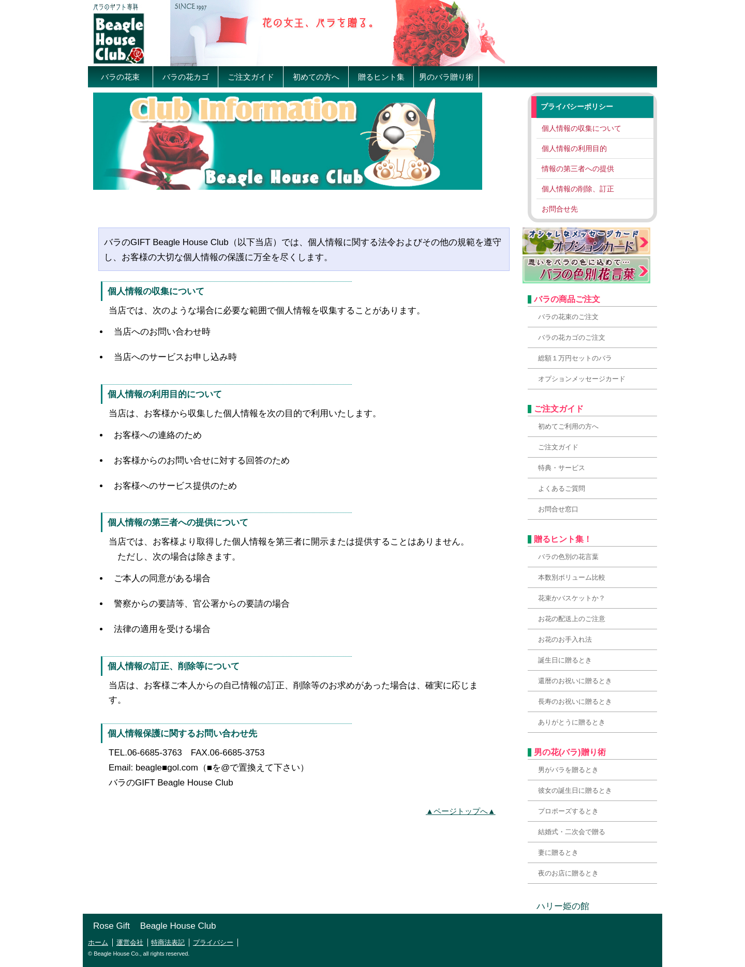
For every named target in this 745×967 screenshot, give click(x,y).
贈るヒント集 (381, 76)
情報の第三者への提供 (578, 168)
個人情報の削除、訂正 (578, 189)
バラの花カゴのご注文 (571, 337)
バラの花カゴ (185, 76)
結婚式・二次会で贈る (571, 832)
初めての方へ (316, 76)
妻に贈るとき (558, 852)
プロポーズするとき (568, 811)
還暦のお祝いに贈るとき (575, 681)
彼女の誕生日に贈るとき (575, 790)
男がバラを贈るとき (568, 770)
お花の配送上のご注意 (571, 619)
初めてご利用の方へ (568, 426)
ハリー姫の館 (558, 906)
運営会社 (129, 942)
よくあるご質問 (561, 488)
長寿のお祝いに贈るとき (575, 701)
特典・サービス (561, 468)
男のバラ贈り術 (446, 76)
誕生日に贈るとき (565, 660)
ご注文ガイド (251, 76)
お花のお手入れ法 (565, 639)
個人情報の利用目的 (574, 148)
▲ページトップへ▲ (461, 811)
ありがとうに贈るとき (571, 722)
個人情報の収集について (581, 128)
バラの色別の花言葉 (568, 557)
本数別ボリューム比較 (571, 577)
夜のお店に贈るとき (568, 873)
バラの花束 (120, 76)
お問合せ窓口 (558, 509)
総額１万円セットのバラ (575, 358)
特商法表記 (168, 942)
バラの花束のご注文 (568, 317)
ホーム (98, 942)
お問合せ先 (560, 209)
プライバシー (213, 942)
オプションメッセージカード (581, 379)
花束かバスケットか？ (571, 598)
